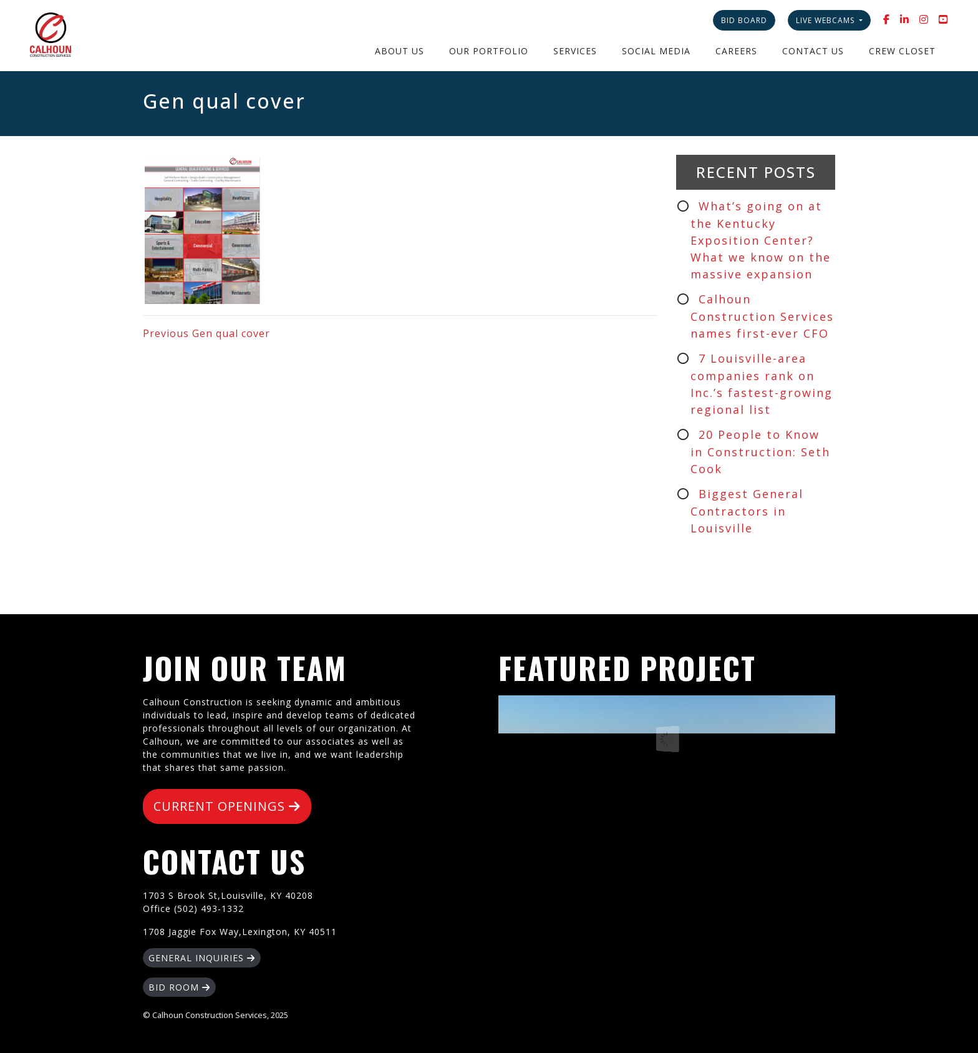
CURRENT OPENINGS (227, 806)
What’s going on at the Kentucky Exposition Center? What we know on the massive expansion (760, 240)
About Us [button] (399, 51)
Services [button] (575, 51)
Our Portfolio (488, 51)
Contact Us (813, 51)
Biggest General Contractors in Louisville (746, 511)
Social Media (656, 51)
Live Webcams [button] (826, 20)
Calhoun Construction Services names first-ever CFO (762, 316)
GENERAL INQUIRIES (201, 958)
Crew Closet (902, 51)
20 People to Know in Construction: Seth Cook (760, 451)
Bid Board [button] (744, 20)
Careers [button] (736, 51)
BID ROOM (179, 987)
